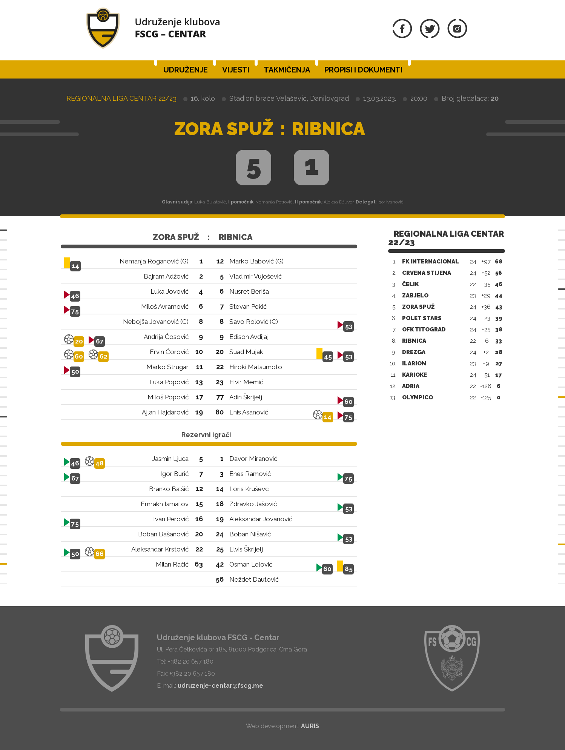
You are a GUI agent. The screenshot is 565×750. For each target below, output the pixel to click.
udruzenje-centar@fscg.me (220, 685)
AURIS (310, 726)
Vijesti (235, 69)
